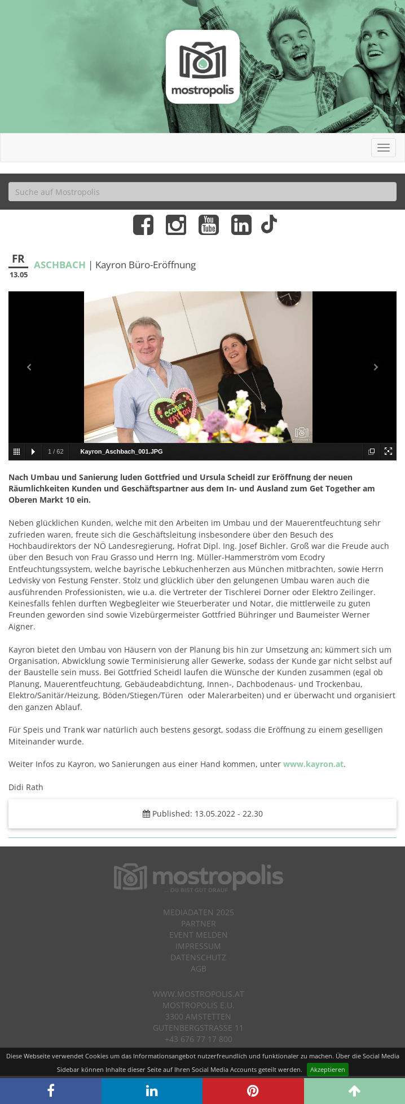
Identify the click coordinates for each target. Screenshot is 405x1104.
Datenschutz (198, 957)
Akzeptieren (327, 1069)
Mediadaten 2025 (198, 912)
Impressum (198, 946)
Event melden (198, 934)
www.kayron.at (313, 764)
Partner (198, 923)
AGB (198, 968)
